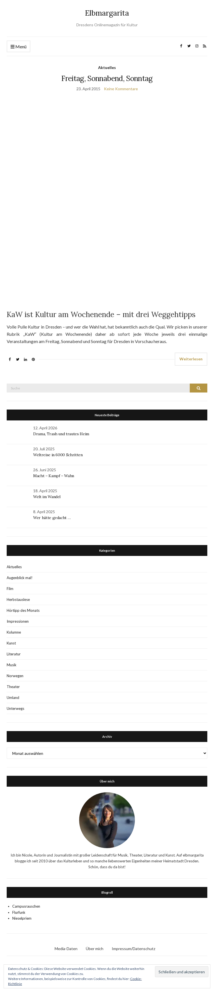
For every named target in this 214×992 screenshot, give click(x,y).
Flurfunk (18, 912)
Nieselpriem (21, 918)
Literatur (14, 654)
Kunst (11, 643)
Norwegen (15, 676)
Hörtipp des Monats (23, 610)
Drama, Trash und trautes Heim (61, 433)
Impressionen (18, 621)
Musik (11, 665)
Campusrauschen (26, 906)
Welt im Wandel (47, 496)
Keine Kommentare (121, 88)
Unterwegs (15, 708)
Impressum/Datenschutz (133, 948)
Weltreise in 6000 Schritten (58, 454)
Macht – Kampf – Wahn (53, 475)
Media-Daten (66, 948)
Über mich (94, 948)
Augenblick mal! (20, 577)
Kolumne (14, 632)
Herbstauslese (18, 599)
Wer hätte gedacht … (51, 517)
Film (10, 588)
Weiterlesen (191, 358)
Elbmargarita (107, 13)
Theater (13, 686)
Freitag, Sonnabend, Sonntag (106, 78)
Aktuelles (107, 67)
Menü (18, 47)
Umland (13, 697)
